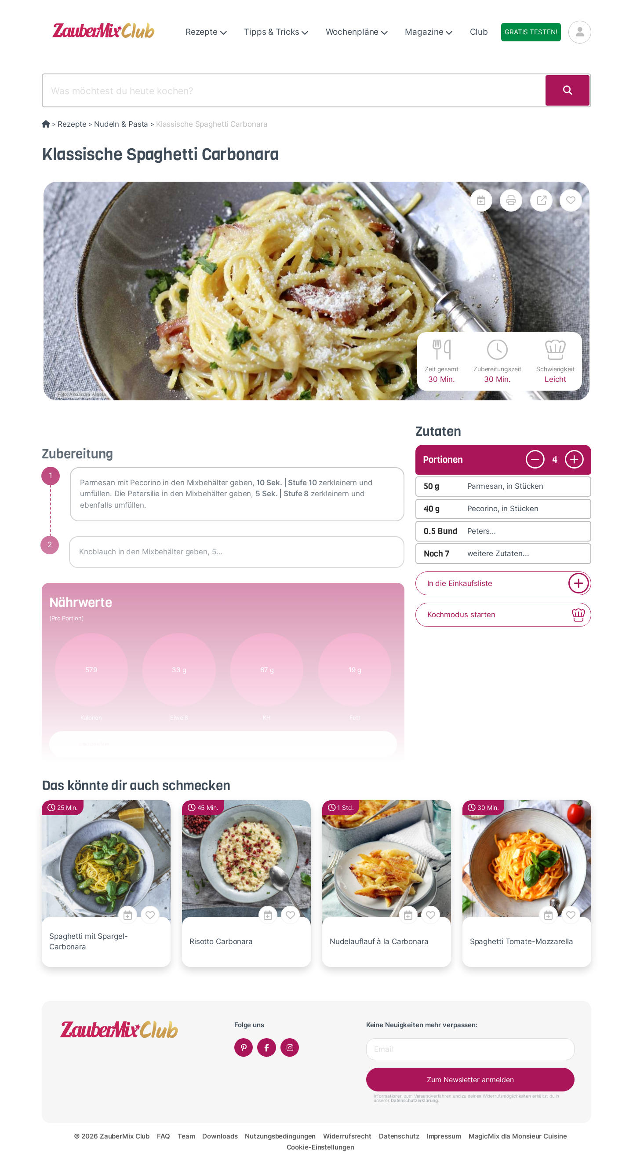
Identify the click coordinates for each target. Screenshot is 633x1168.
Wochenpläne (357, 32)
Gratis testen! (531, 32)
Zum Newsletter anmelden (470, 1079)
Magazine (429, 32)
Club (479, 32)
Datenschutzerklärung (414, 1100)
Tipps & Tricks (276, 32)
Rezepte (206, 32)
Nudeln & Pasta (121, 124)
